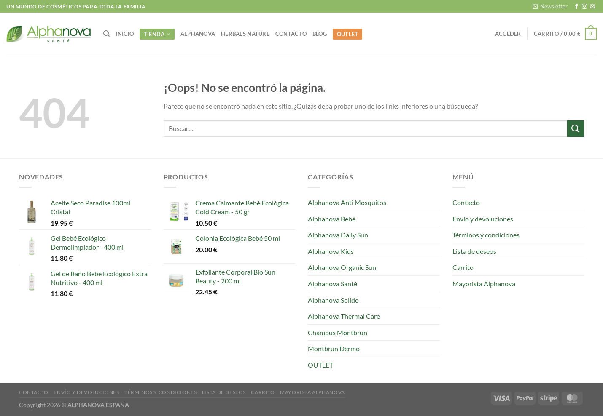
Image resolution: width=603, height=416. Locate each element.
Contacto (291, 33)
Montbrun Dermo (334, 348)
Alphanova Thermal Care (344, 316)
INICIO (125, 33)
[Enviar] (575, 128)
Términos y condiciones (486, 235)
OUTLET (347, 34)
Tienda (157, 34)
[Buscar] (106, 34)
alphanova (197, 33)
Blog (319, 33)
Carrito (463, 267)
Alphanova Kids (331, 251)
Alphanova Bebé (331, 219)
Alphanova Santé (332, 284)
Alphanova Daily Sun (338, 235)
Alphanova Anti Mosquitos (347, 202)
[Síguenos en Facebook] (576, 7)
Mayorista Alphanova (483, 284)
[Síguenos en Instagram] (584, 7)
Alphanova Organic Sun (342, 267)
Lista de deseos (474, 251)
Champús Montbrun (337, 332)
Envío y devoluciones (482, 219)
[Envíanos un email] (592, 7)
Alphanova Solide (333, 300)
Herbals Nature (245, 33)
